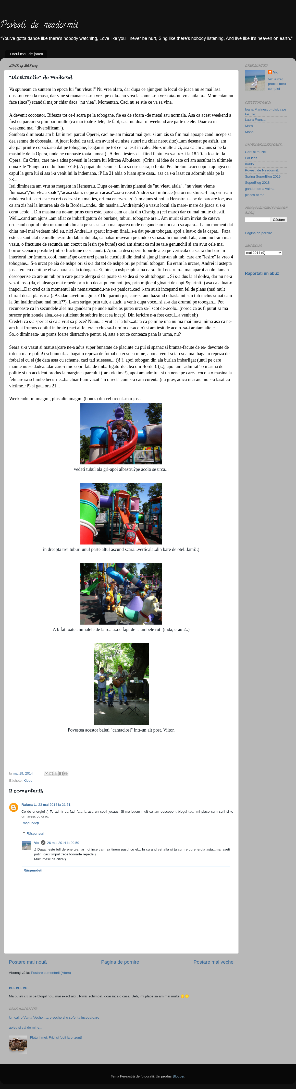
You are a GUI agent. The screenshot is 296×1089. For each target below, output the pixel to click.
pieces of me (255, 195)
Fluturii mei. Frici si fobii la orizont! (56, 1037)
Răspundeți (30, 823)
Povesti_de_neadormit (39, 25)
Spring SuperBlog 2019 (263, 176)
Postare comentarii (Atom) (51, 973)
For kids (251, 158)
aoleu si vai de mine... (25, 1027)
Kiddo (27, 780)
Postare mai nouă (28, 962)
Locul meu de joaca (26, 54)
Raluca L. (29, 805)
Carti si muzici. (256, 152)
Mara (249, 126)
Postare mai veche (213, 962)
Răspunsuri (35, 833)
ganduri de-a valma (260, 189)
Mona (249, 132)
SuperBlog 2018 (257, 182)
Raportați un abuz (262, 273)
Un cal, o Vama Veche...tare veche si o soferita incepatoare (54, 1017)
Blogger (178, 1076)
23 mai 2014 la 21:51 (54, 805)
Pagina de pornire (120, 962)
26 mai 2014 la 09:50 (63, 843)
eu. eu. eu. (19, 988)
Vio (37, 843)
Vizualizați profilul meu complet (277, 84)
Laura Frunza (255, 120)
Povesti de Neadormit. (262, 170)
